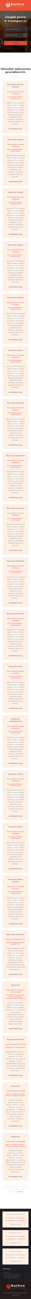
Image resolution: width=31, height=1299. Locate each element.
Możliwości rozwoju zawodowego (12, 1274)
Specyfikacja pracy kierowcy (11, 1277)
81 (14, 1192)
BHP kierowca (7, 1273)
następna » (20, 1192)
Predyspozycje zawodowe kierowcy (12, 1276)
